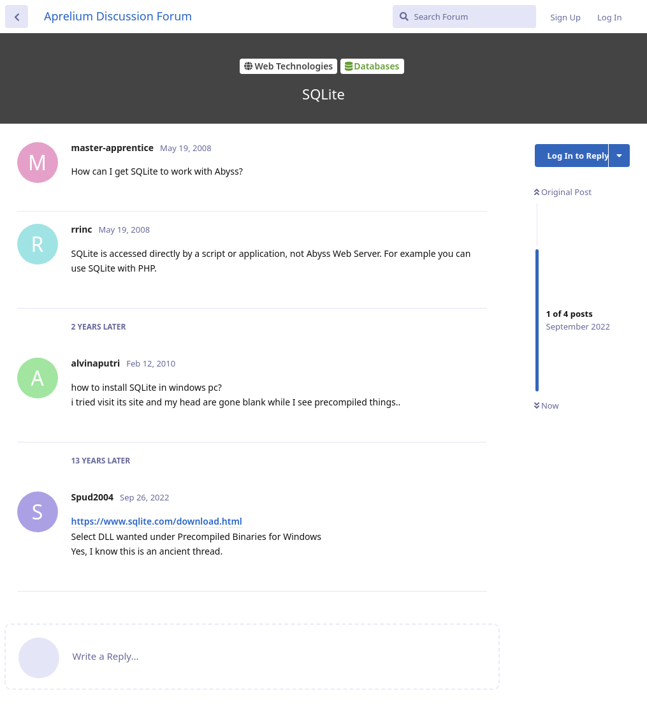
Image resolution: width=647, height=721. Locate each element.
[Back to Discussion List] (16, 16)
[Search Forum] (464, 16)
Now (546, 405)
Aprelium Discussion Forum (118, 16)
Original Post (563, 192)
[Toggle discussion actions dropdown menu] (619, 155)
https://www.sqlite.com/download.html (156, 521)
